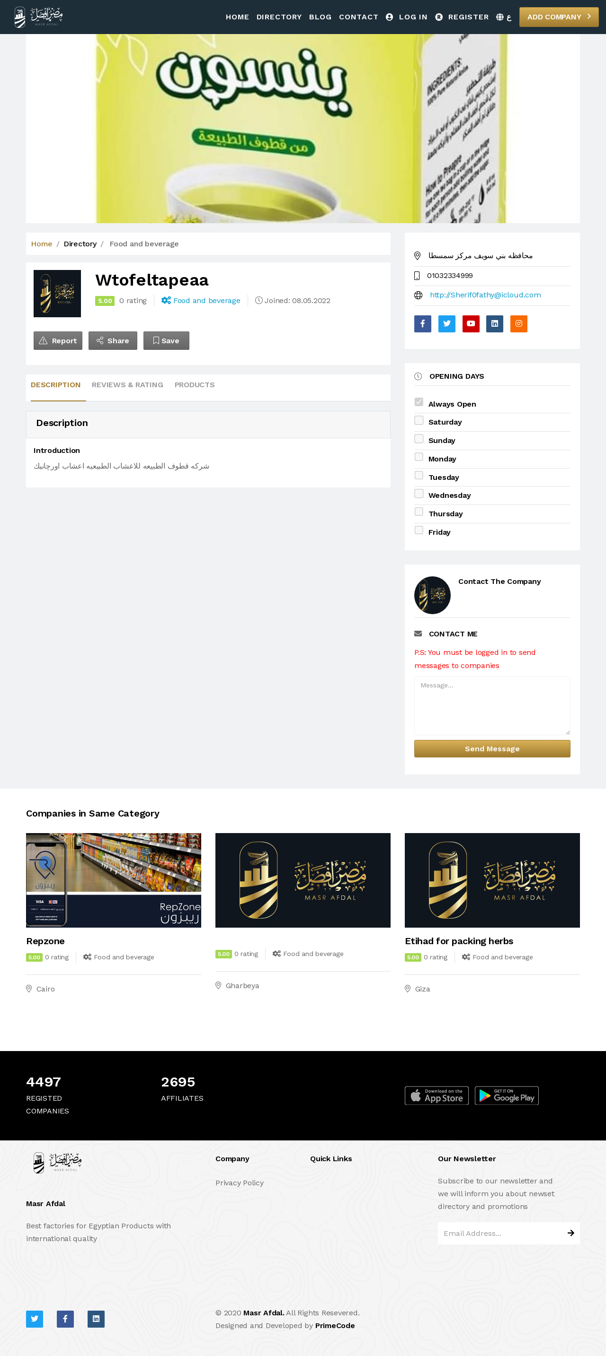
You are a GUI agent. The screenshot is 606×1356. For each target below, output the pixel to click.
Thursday (445, 513)
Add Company (559, 16)
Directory (279, 16)
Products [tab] (195, 384)
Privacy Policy (239, 1182)
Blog (320, 16)
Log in (407, 16)
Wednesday (449, 495)
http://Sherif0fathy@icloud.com (485, 294)
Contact (359, 16)
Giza (422, 988)
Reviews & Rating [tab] (127, 384)
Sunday (442, 440)
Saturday (445, 421)
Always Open (452, 404)
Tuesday (443, 477)
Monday (442, 458)
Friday (439, 532)
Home (237, 16)
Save (166, 340)
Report (58, 340)
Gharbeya (242, 985)
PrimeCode (335, 1325)
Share (113, 340)
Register (462, 16)
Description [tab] (55, 384)
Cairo (45, 988)
